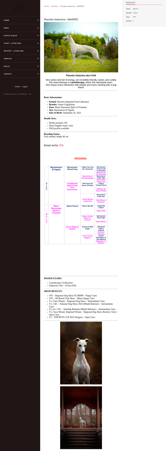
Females (8, 58)
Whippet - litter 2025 (14, 51)
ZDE (61, 145)
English (25, 86)
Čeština (17, 86)
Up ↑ (30, 94)
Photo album (10, 35)
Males (7, 66)
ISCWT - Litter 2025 (12, 43)
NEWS (6, 28)
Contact (8, 74)
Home (6, 20)
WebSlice (24, 94)
